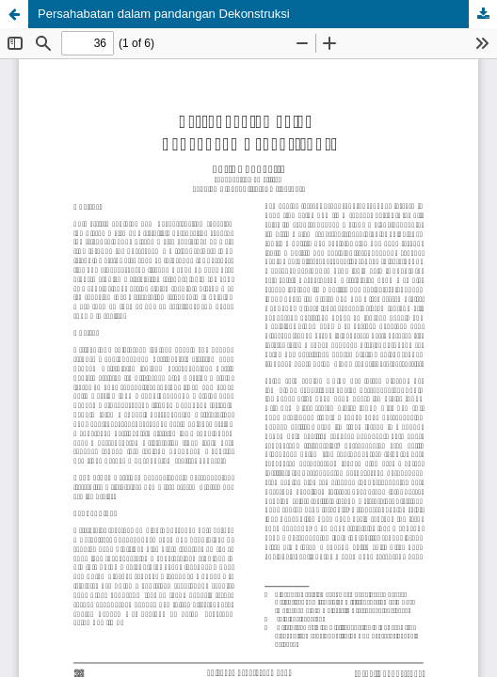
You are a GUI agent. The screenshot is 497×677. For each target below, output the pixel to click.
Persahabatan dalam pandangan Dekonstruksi (164, 14)
